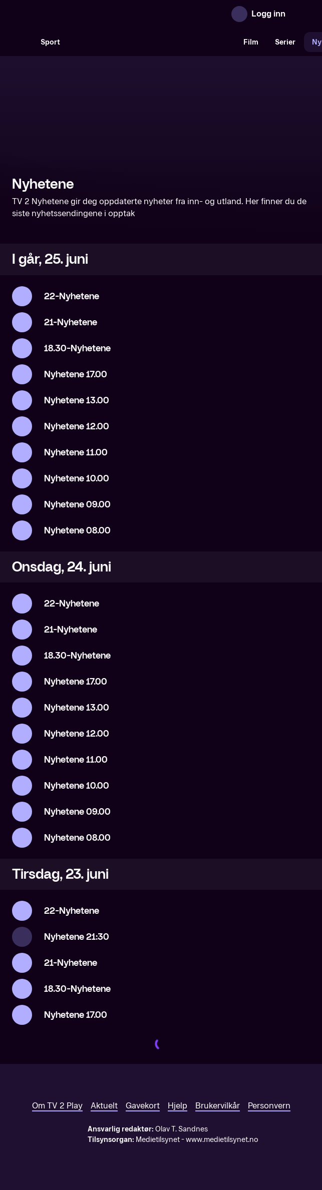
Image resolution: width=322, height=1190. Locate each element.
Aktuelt (104, 1105)
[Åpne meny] (300, 14)
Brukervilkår (217, 1105)
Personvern (269, 1105)
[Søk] (22, 42)
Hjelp (177, 1105)
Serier (285, 42)
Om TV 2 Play (57, 1105)
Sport (50, 42)
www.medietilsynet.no (222, 1139)
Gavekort (143, 1105)
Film (250, 42)
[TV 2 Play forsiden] (87, 14)
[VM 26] (152, 42)
